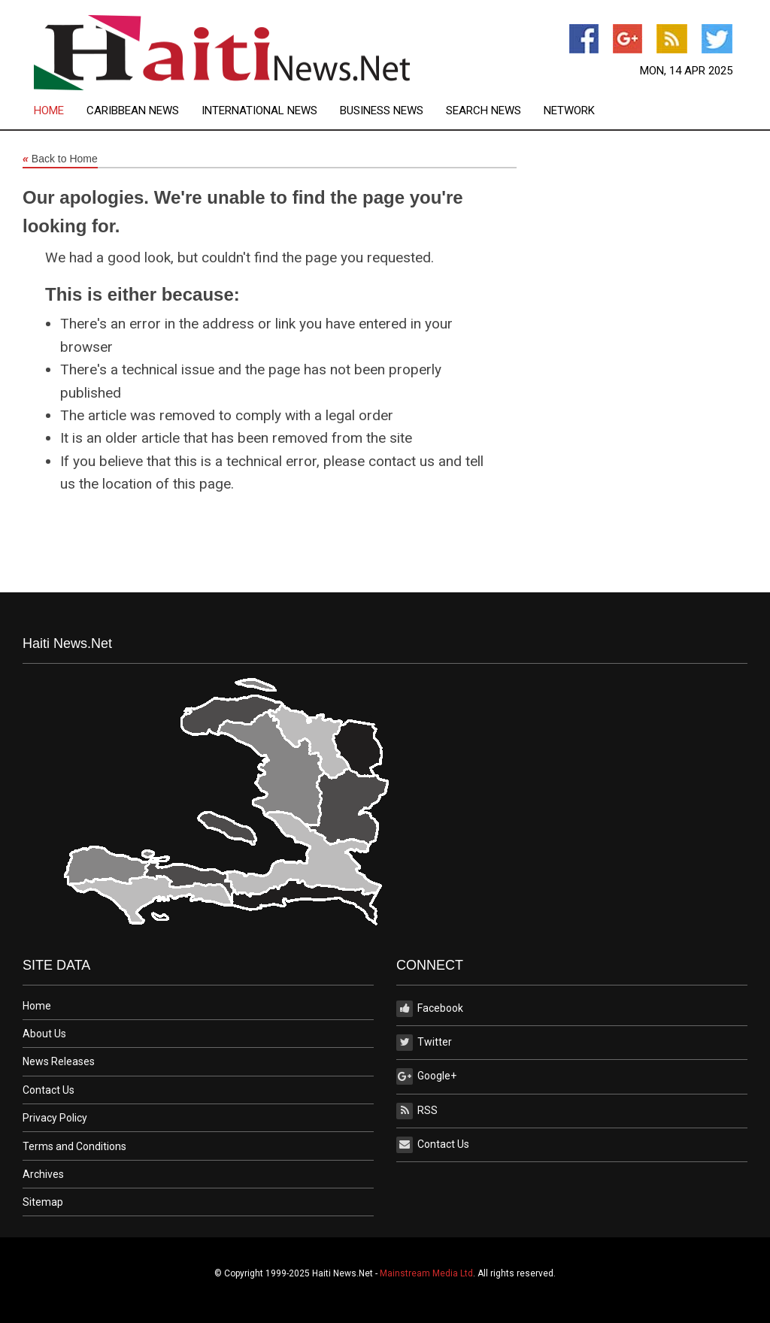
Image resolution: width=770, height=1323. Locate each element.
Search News (483, 111)
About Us (44, 1034)
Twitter (424, 1042)
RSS (417, 1111)
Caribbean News (132, 111)
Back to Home (60, 159)
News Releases (59, 1061)
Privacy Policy (55, 1118)
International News (259, 111)
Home (49, 111)
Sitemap (43, 1202)
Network (569, 111)
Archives (43, 1174)
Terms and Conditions (74, 1146)
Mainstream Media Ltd (426, 1273)
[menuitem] (60, 111)
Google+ (426, 1076)
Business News (381, 111)
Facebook (429, 1009)
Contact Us (48, 1090)
